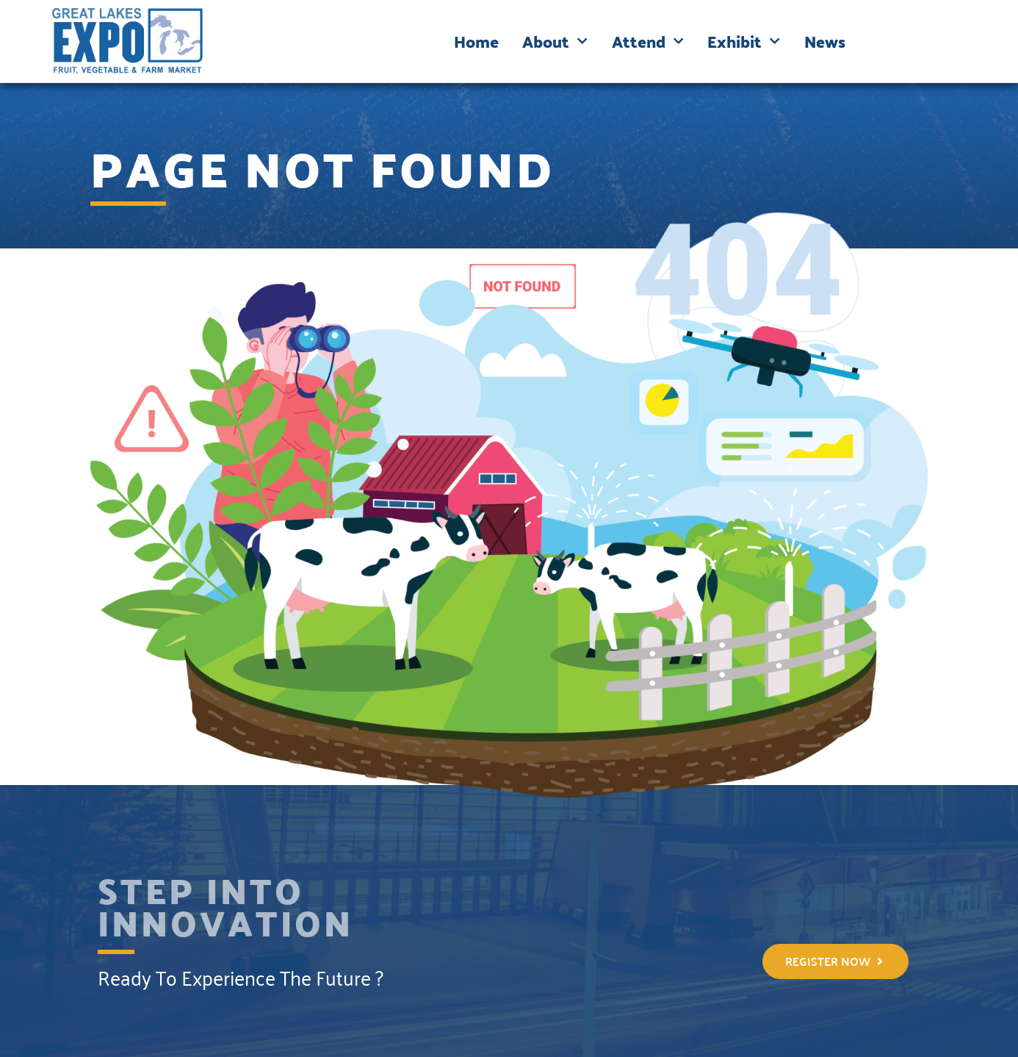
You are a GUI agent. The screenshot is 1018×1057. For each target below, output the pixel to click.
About (555, 41)
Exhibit (743, 41)
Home (476, 41)
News (824, 41)
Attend (648, 41)
